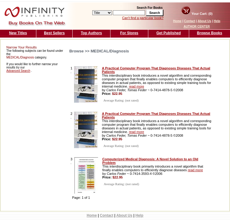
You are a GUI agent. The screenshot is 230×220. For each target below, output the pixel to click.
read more (136, 86)
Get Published (168, 33)
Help (217, 21)
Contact (189, 21)
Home (177, 21)
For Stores (129, 33)
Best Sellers (54, 33)
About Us (204, 21)
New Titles (18, 33)
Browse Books (209, 33)
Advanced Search (18, 70)
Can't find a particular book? (142, 18)
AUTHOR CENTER (197, 26)
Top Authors (91, 33)
